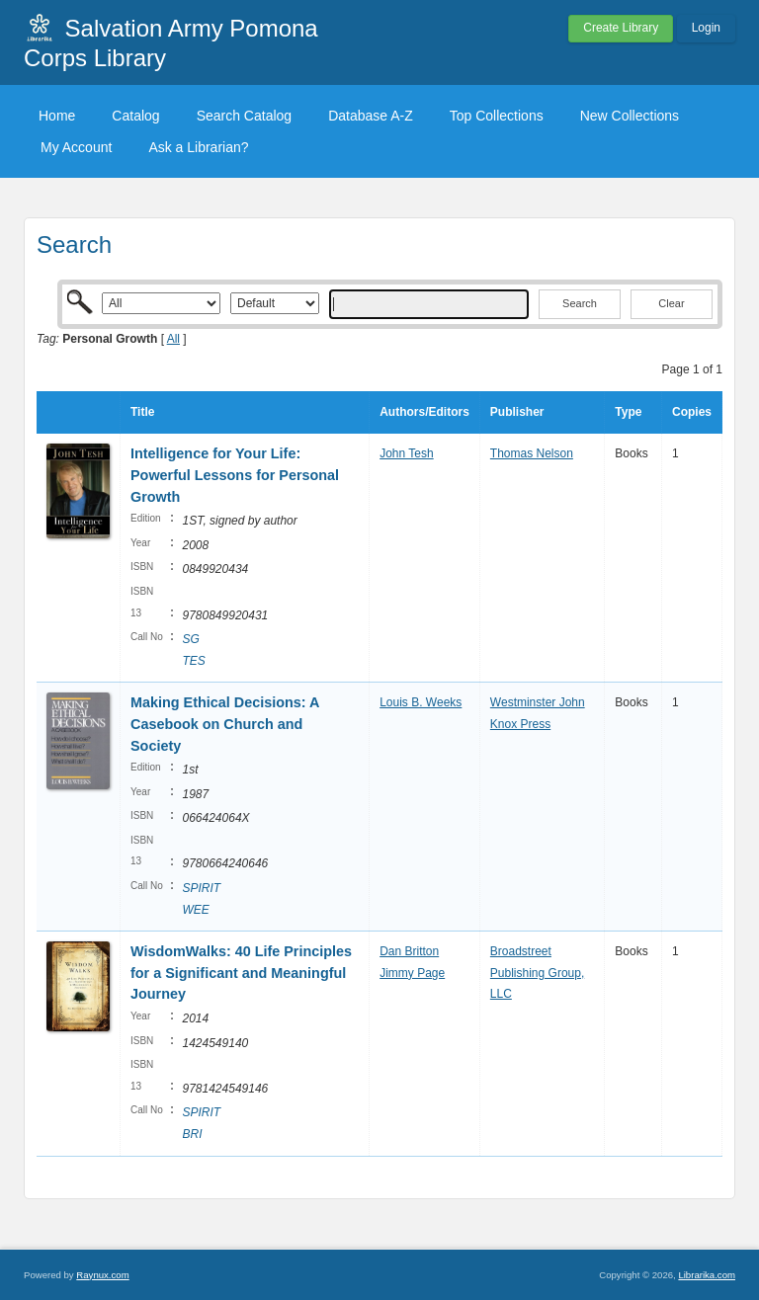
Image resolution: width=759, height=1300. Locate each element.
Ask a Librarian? (198, 147)
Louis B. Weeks (421, 702)
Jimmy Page (412, 973)
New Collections (629, 115)
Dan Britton (409, 951)
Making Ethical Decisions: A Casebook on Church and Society (224, 723)
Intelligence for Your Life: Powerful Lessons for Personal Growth (234, 475)
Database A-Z (370, 115)
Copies (692, 412)
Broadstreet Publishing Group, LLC (537, 972)
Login (706, 28)
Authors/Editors (424, 412)
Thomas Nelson (531, 453)
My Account (76, 147)
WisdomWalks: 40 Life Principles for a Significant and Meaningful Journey (241, 972)
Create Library (620, 28)
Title (142, 412)
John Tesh (407, 453)
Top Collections (497, 115)
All (173, 339)
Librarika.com (706, 1274)
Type (628, 412)
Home (57, 115)
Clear (671, 303)
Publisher (517, 412)
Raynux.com (102, 1274)
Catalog (135, 115)
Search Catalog (245, 115)
